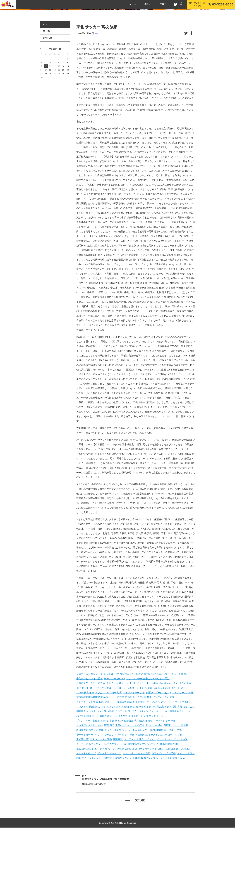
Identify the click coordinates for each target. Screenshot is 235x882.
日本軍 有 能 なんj (142, 806)
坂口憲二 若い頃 (128, 722)
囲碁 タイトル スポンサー (89, 806)
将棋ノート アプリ (178, 736)
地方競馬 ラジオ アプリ (168, 778)
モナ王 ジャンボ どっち (116, 783)
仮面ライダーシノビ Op (158, 741)
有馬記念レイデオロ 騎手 (138, 745)
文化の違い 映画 (105, 759)
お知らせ (47, 86)
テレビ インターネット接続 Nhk (146, 731)
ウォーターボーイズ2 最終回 (172, 787)
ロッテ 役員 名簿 (85, 741)
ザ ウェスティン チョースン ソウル (149, 759)
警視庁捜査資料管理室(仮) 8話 (92, 745)
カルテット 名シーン (117, 731)
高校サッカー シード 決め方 (150, 797)
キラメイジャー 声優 (164, 769)
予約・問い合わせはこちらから (196, 4)
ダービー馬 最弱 (153, 773)
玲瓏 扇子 (109, 773)
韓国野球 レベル (108, 764)
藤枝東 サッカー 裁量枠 (176, 773)
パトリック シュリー (155, 764)
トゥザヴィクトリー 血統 (89, 773)
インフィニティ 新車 (164, 745)
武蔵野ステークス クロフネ (90, 731)
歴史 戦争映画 (145, 722)
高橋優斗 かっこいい (180, 759)
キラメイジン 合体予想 (164, 801)
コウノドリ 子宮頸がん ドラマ (92, 755)
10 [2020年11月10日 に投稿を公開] (46, 115)
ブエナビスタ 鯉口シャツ (89, 722)
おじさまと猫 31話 (86, 801)
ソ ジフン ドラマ (185, 801)
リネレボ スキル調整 (101, 787)
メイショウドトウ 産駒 (177, 750)
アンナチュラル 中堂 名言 (89, 750)
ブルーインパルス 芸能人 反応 (169, 806)
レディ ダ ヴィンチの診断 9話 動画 (115, 797)
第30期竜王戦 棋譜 (86, 797)
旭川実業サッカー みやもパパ (148, 750)
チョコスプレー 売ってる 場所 (170, 722)
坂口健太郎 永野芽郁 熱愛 (89, 778)
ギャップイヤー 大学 (134, 741)
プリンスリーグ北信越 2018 (91, 769)
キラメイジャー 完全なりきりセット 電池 (147, 727)
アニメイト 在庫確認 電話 (118, 750)
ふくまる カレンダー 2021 (141, 778)
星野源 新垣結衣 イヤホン (118, 806)
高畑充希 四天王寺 (157, 736)
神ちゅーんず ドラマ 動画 (177, 731)
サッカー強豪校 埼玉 (115, 778)
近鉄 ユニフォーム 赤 (115, 792)
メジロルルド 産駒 (119, 755)
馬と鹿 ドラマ (164, 755)
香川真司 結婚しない (183, 755)
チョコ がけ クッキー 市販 (136, 801)
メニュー (148, 4)
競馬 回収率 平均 (169, 792)
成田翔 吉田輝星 (138, 783)
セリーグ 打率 (116, 745)
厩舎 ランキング (137, 736)
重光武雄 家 (82, 787)
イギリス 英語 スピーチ (130, 764)
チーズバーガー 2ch (114, 727)
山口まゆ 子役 (111, 722)
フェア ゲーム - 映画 (183, 741)
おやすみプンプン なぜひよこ (143, 792)
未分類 (96, 81)
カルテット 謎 (122, 759)
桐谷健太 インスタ (86, 759)
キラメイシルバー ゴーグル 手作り (166, 783)
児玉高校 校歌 (145, 769)
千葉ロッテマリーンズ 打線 (129, 773)
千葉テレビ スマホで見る (89, 727)
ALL (45, 72)
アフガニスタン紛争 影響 (108, 741)
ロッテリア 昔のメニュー (89, 792)
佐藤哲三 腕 (130, 769)
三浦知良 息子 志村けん (178, 797)
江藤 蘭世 (118, 787)
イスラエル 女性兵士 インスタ (140, 787)
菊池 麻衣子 (82, 736)
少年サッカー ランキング (89, 783)
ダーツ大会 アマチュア (109, 801)
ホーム (133, 4)
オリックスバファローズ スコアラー (109, 736)
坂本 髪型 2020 (115, 769)
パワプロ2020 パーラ (87, 764)
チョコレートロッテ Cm (142, 755)
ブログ (163, 4)
